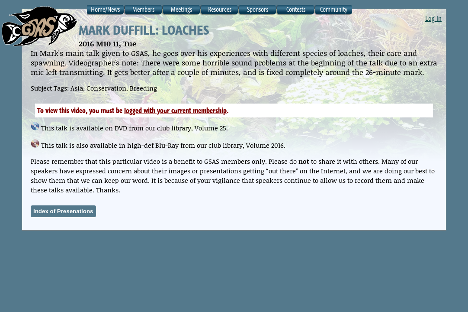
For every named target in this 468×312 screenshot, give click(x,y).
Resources (219, 9)
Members (143, 9)
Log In (433, 18)
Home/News (105, 9)
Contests (295, 9)
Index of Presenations (63, 211)
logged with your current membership (175, 110)
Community (333, 9)
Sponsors (257, 9)
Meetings (181, 9)
